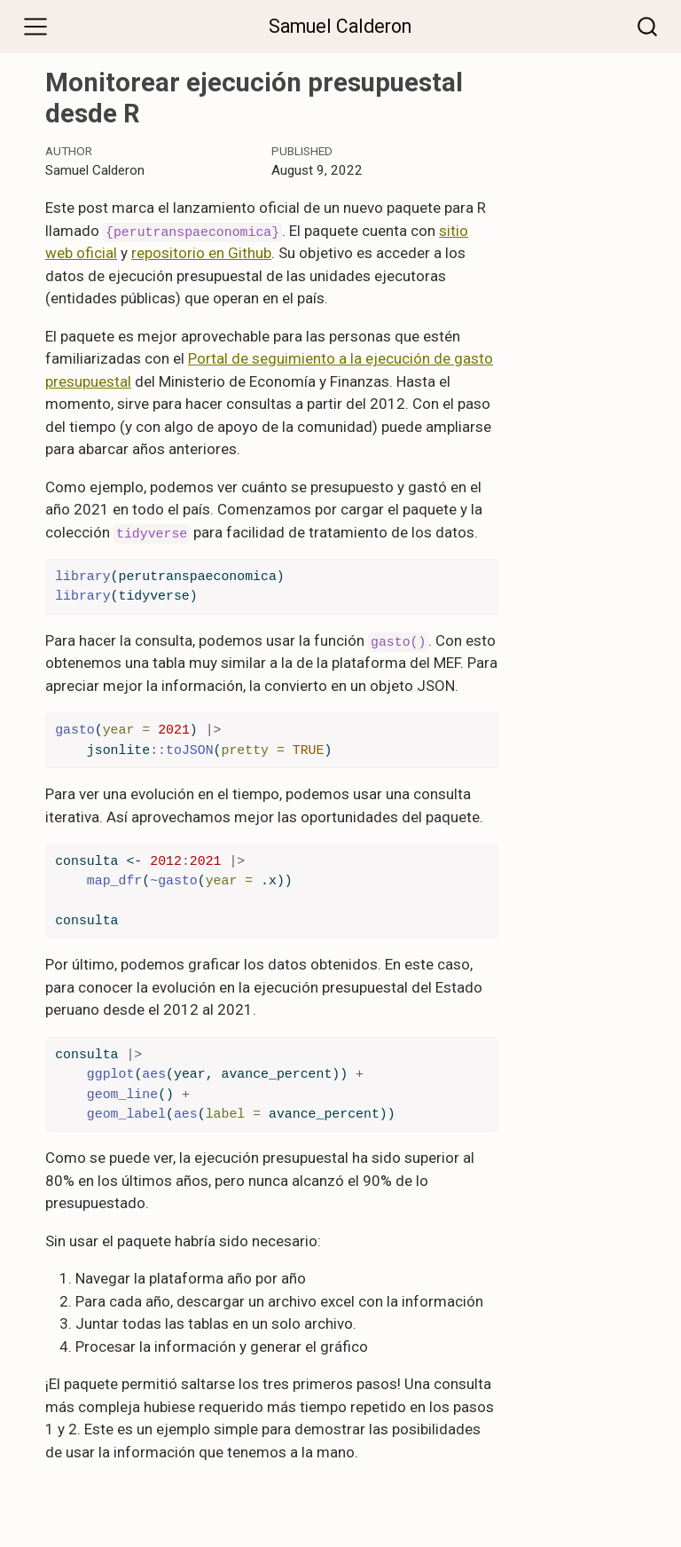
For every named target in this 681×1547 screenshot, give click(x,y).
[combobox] (648, 26)
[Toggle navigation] (35, 27)
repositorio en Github (201, 253)
